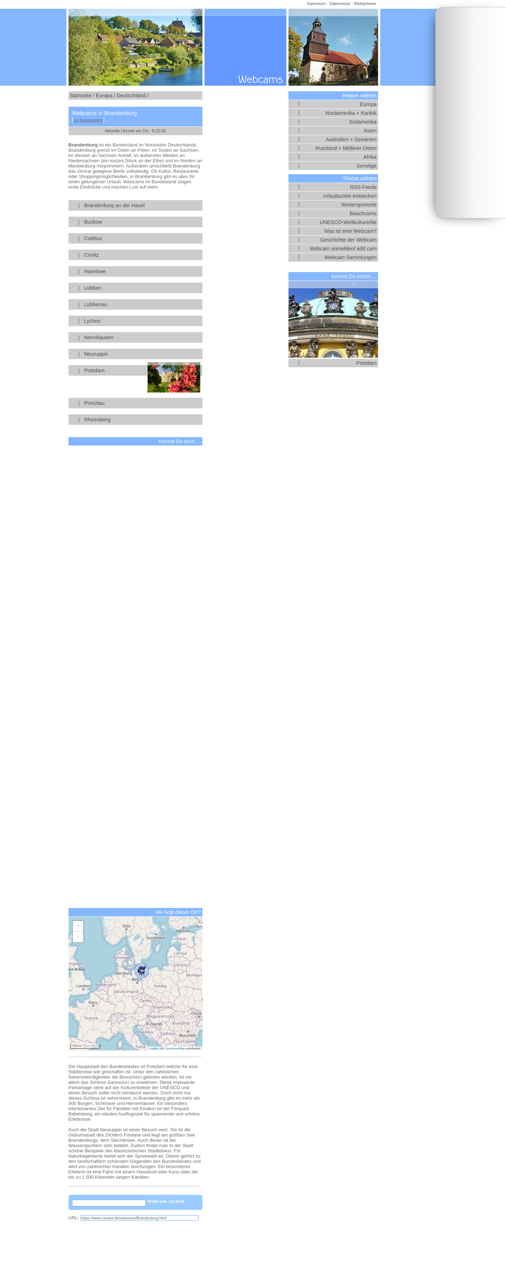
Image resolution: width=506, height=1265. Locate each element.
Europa (368, 104)
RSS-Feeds (363, 187)
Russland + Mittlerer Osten (346, 148)
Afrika (369, 157)
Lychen (142, 321)
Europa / (105, 95)
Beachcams (363, 213)
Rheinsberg (142, 419)
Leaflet (154, 1048)
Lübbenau (142, 304)
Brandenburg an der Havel (142, 205)
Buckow (142, 222)
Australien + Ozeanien (351, 139)
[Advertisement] (471, 112)
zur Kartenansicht (88, 120)
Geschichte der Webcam (348, 240)
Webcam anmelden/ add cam (343, 248)
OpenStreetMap (175, 1048)
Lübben (142, 288)
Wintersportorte (358, 204)
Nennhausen (142, 337)
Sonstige (366, 166)
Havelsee (142, 271)
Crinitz (142, 255)
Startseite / (82, 95)
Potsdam (142, 370)
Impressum (316, 3)
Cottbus (142, 238)
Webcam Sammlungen (351, 257)
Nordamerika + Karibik (350, 113)
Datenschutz (340, 3)
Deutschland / (132, 95)
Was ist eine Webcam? (350, 231)
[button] (141, 972)
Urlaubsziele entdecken (349, 196)
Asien (370, 130)
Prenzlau (142, 403)
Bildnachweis (365, 3)
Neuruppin (142, 354)
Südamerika (362, 122)
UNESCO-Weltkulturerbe (348, 222)
